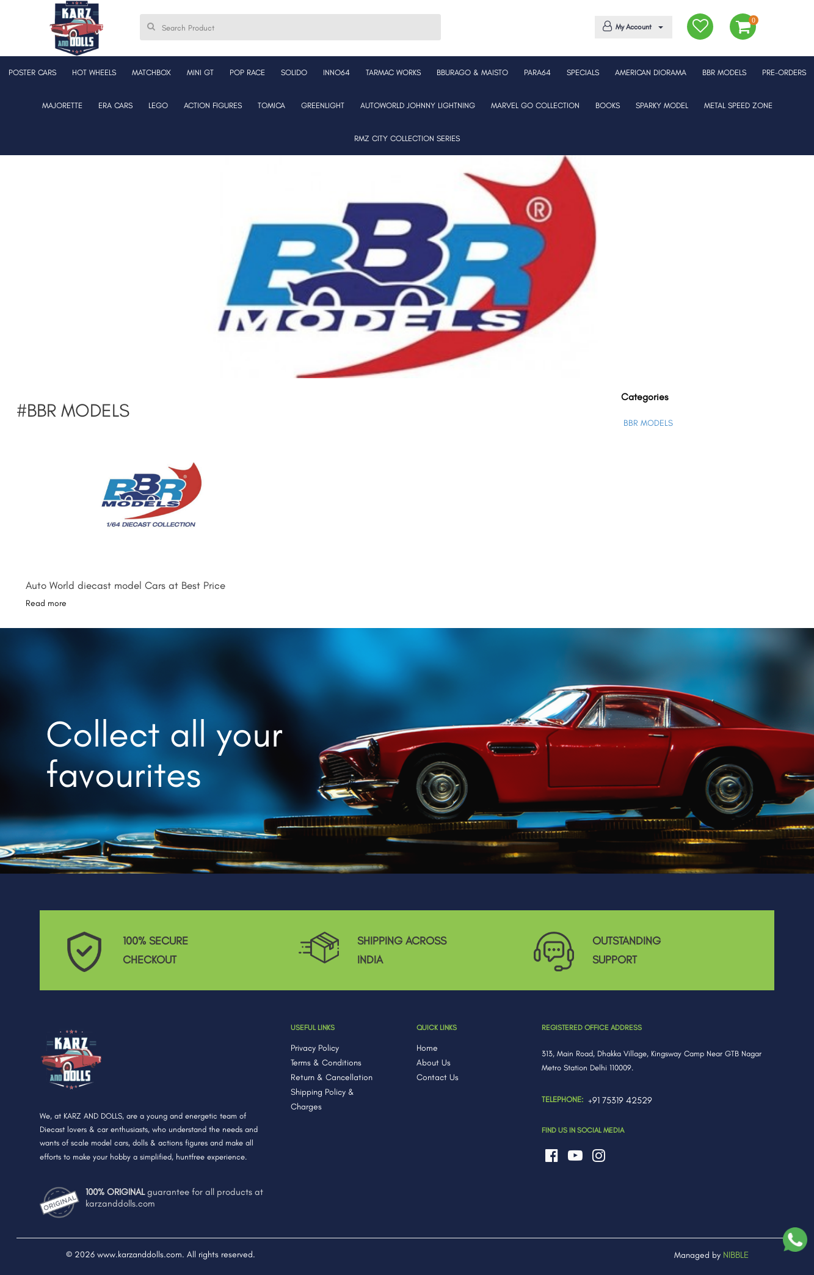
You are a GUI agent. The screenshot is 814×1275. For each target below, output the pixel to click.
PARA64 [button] (537, 72)
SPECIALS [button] (583, 72)
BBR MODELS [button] (724, 72)
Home (427, 1048)
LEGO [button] (158, 105)
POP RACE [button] (247, 72)
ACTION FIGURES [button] (213, 105)
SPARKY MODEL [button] (662, 105)
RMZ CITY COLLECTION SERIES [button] (407, 138)
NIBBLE (736, 1254)
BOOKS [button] (607, 105)
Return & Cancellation (331, 1077)
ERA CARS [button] (115, 105)
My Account (631, 26)
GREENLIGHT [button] (322, 105)
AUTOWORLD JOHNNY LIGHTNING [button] (417, 105)
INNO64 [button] (336, 72)
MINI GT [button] (200, 72)
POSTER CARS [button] (32, 72)
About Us (433, 1063)
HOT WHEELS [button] (94, 72)
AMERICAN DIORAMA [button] (650, 72)
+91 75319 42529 (620, 1100)
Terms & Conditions (326, 1063)
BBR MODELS (648, 423)
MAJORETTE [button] (62, 105)
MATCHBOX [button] (151, 72)
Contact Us (437, 1077)
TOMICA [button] (271, 105)
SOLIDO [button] (294, 72)
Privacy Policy (315, 1048)
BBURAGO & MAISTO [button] (472, 72)
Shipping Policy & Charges (322, 1099)
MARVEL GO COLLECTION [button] (535, 105)
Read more (46, 603)
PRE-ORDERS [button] (784, 72)
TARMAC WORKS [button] (393, 72)
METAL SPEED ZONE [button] (738, 105)
